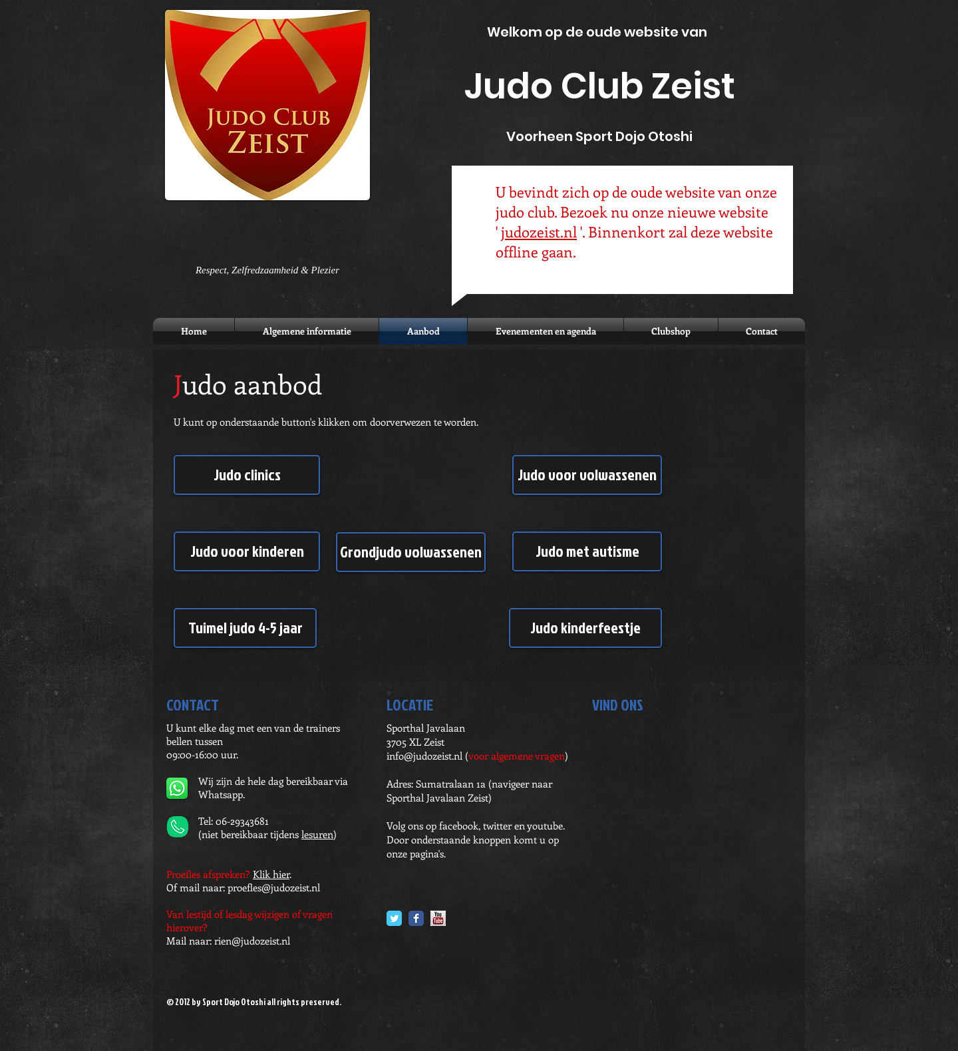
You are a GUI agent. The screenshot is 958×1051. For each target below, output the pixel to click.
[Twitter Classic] (394, 918)
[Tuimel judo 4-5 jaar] (245, 628)
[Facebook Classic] (416, 918)
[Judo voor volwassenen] (587, 475)
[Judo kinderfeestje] (585, 628)
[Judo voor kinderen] (247, 551)
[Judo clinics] (247, 475)
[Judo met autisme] (587, 551)
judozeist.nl (539, 231)
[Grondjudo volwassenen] (411, 552)
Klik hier (271, 874)
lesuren (317, 834)
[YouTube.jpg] (438, 918)
